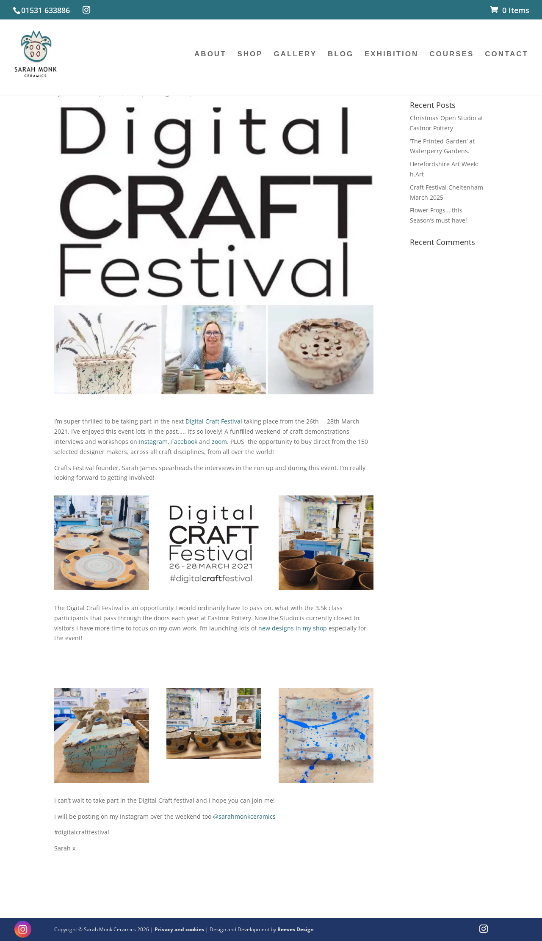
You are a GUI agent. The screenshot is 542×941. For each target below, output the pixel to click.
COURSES (451, 54)
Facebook (184, 441)
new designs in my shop (292, 628)
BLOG (341, 54)
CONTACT (506, 54)
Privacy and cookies (180, 929)
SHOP (250, 54)
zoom (219, 441)
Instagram (153, 441)
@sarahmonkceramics (244, 816)
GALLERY (295, 54)
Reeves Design (295, 929)
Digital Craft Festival (213, 421)
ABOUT (210, 54)
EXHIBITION (391, 54)
